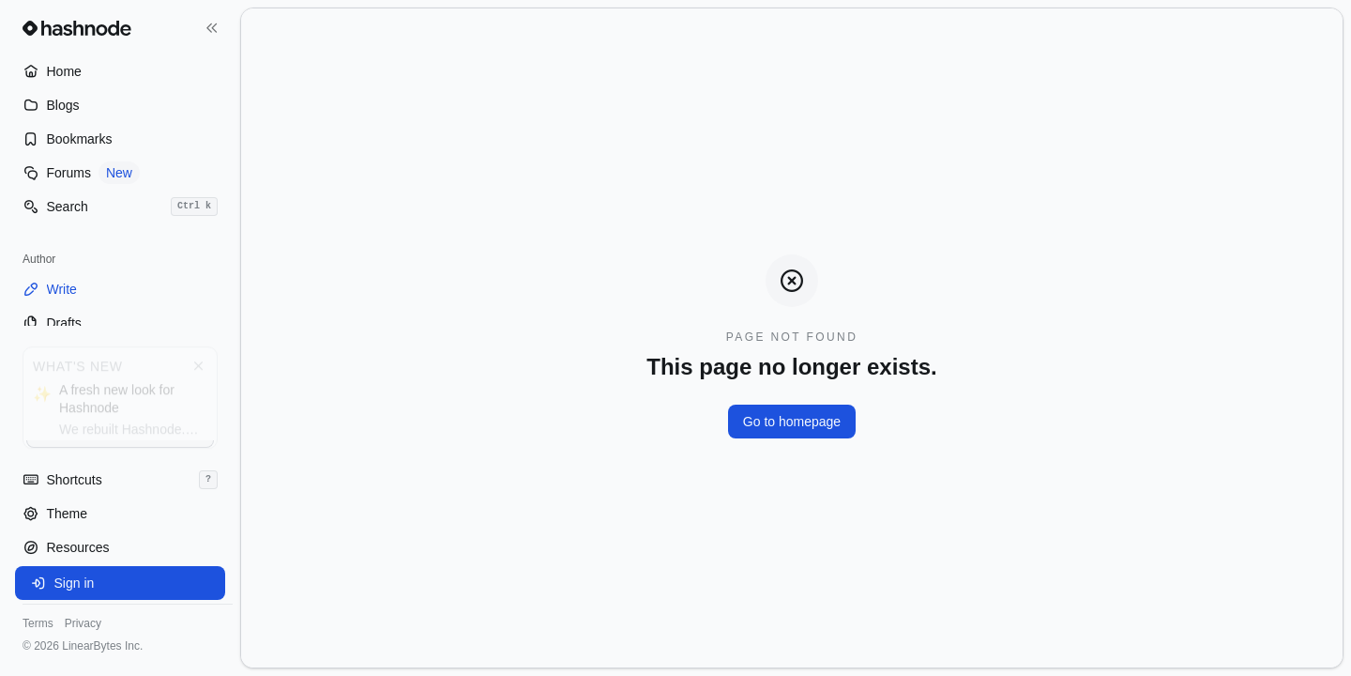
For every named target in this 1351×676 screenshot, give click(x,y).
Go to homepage (792, 421)
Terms (38, 623)
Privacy (83, 623)
